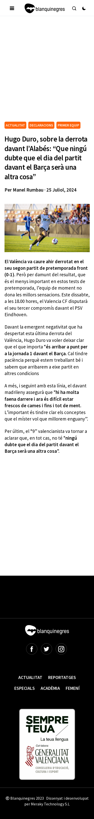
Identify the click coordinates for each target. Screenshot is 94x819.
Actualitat (30, 677)
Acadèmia (50, 688)
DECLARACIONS (41, 125)
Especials (24, 688)
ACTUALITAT (15, 125)
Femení (73, 688)
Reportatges (62, 677)
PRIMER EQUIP (68, 125)
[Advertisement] (47, 71)
